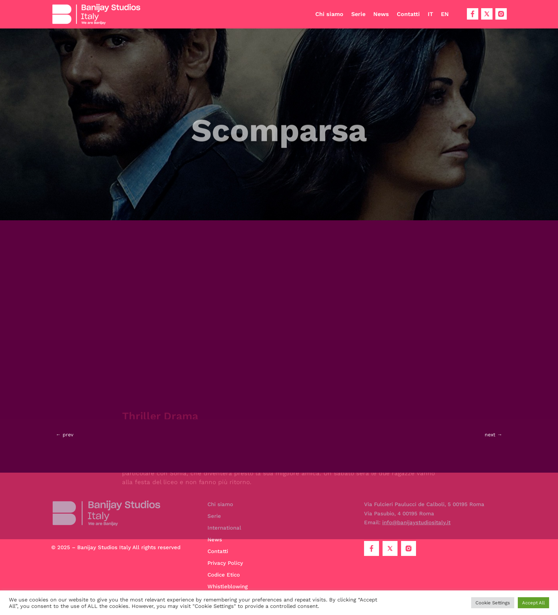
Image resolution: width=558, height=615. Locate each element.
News (381, 14)
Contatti (408, 14)
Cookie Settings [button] (492, 602)
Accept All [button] (533, 602)
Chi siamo (329, 14)
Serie (358, 14)
